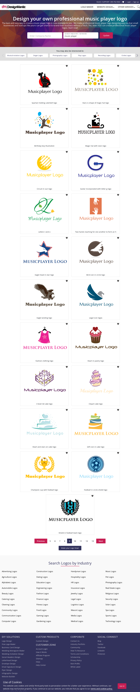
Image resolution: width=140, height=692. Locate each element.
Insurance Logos (78, 587)
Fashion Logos (42, 592)
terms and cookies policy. (102, 689)
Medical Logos (77, 620)
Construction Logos (44, 570)
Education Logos (43, 581)
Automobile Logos (9, 587)
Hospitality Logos (78, 576)
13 (93, 540)
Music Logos (111, 570)
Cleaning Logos (8, 603)
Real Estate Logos (113, 587)
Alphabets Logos (9, 581)
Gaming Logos (42, 614)
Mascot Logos (77, 609)
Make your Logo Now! (70, 547)
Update (106, 35)
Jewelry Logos (77, 592)
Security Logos (112, 598)
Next (101, 540)
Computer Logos (9, 620)
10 (75, 540)
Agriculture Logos (9, 576)
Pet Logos (110, 576)
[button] (137, 54)
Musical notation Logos (15, 54)
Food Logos (41, 609)
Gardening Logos (43, 620)
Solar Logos (110, 603)
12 (87, 540)
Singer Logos (38, 54)
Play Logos (82, 54)
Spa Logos (110, 609)
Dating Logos (42, 576)
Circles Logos (126, 54)
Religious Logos (112, 592)
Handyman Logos (78, 570)
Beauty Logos (7, 592)
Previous (41, 540)
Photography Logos (60, 54)
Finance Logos (42, 598)
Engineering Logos (44, 587)
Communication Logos (11, 614)
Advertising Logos (9, 570)
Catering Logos (8, 598)
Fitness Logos (42, 603)
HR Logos (75, 581)
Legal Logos (76, 598)
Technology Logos (113, 620)
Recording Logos (104, 54)
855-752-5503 (115, 2)
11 (81, 540)
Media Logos (76, 614)
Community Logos (9, 609)
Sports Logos (111, 614)
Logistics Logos (77, 603)
